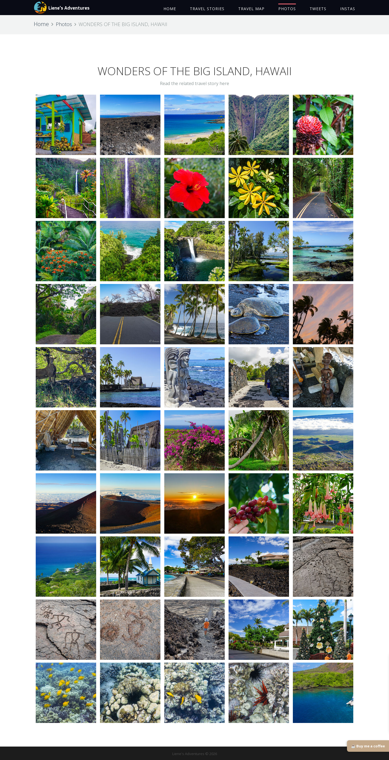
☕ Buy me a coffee (368, 746)
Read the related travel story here (194, 83)
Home (41, 24)
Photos (64, 24)
